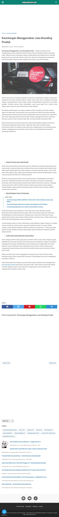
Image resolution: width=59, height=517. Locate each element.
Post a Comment (18, 46)
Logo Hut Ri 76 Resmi (48, 433)
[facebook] (7, 307)
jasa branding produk (8, 265)
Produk (30, 430)
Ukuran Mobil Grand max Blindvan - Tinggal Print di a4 (25, 441)
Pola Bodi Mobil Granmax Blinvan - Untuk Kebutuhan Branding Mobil (21, 456)
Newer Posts (6, 363)
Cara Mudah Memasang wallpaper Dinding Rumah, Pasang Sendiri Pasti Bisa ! (24, 470)
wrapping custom (33, 433)
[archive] (8, 421)
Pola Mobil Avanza (9, 436)
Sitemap (35, 506)
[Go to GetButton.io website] (4, 515)
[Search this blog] (56, 2)
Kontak (41, 506)
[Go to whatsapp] (4, 511)
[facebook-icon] (23, 498)
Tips (22, 430)
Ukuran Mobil (7, 433)
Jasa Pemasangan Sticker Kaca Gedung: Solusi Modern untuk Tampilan (27, 204)
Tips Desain (48, 430)
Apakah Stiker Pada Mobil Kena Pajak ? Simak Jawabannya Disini (28, 449)
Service (39, 430)
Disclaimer (28, 506)
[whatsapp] (40, 307)
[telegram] (51, 307)
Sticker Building (20, 433)
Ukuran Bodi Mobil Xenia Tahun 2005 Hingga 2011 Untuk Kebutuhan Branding (24, 463)
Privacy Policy (20, 506)
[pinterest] (29, 307)
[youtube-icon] (30, 498)
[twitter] (18, 307)
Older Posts (52, 363)
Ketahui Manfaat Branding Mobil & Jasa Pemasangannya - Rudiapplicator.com (24, 477)
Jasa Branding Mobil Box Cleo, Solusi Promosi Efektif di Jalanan (25, 207)
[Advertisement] (29, 19)
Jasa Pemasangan (10, 430)
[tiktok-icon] (36, 498)
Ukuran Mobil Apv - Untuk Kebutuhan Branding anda (16, 484)
